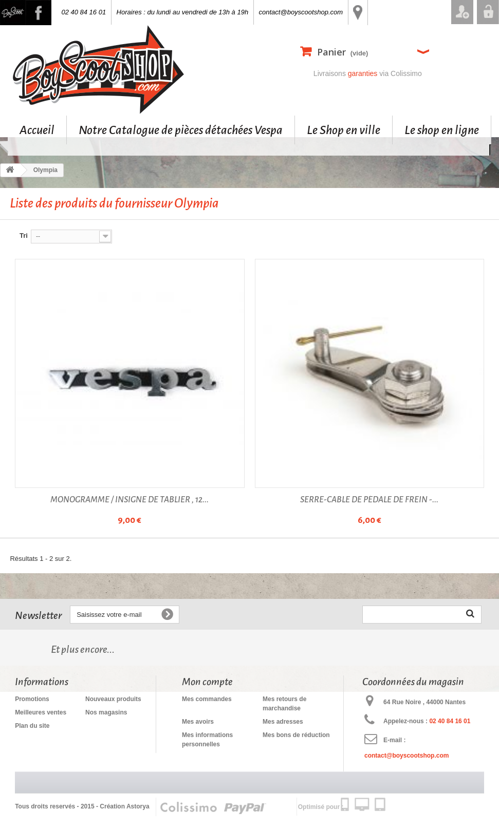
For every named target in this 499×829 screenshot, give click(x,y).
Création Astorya (124, 806)
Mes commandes (207, 699)
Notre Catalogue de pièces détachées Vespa (181, 130)
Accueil (37, 130)
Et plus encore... (83, 649)
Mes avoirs (198, 721)
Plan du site (32, 725)
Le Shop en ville (343, 130)
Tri (24, 235)
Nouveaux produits (113, 699)
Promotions (32, 699)
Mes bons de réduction (296, 735)
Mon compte (207, 681)
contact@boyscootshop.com (301, 12)
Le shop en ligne (441, 130)
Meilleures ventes (40, 712)
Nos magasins (106, 712)
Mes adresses (283, 721)
